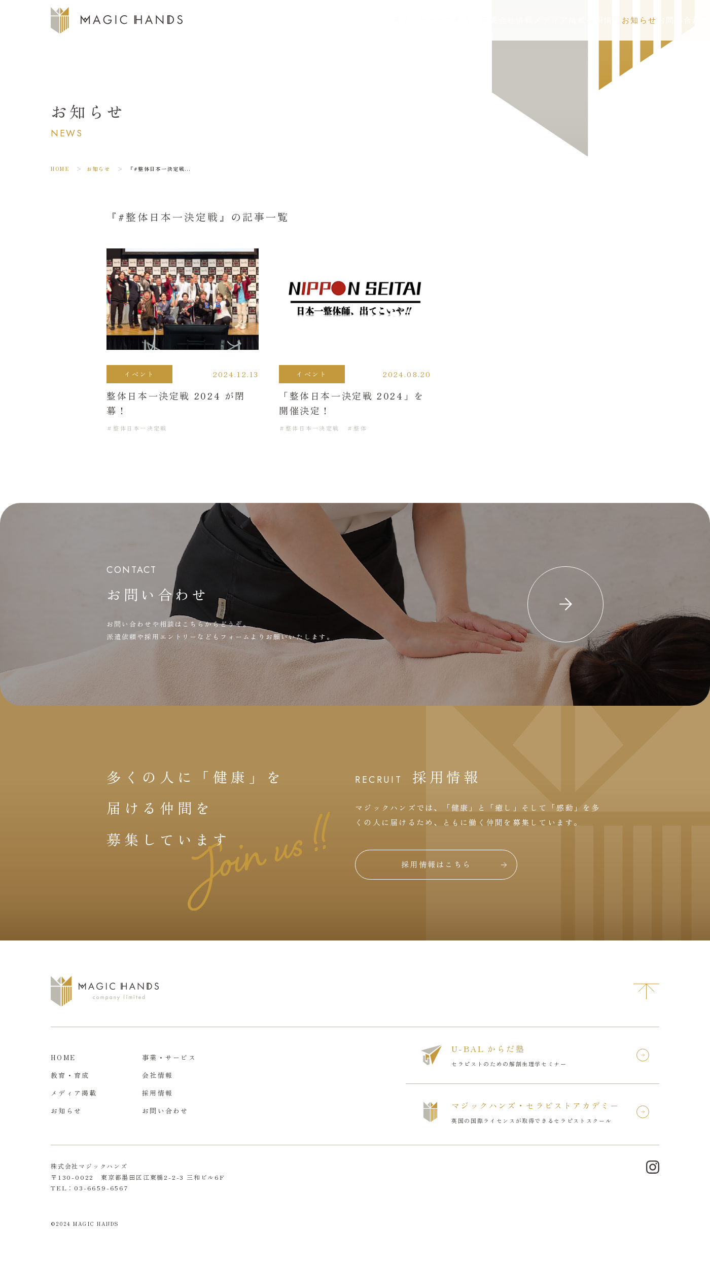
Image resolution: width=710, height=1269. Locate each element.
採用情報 (533, 20)
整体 (360, 428)
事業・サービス (294, 20)
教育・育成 (361, 20)
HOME (60, 168)
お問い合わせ (663, 20)
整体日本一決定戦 (140, 428)
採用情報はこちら (436, 864)
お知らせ (584, 20)
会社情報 (416, 20)
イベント (139, 374)
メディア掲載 (475, 20)
